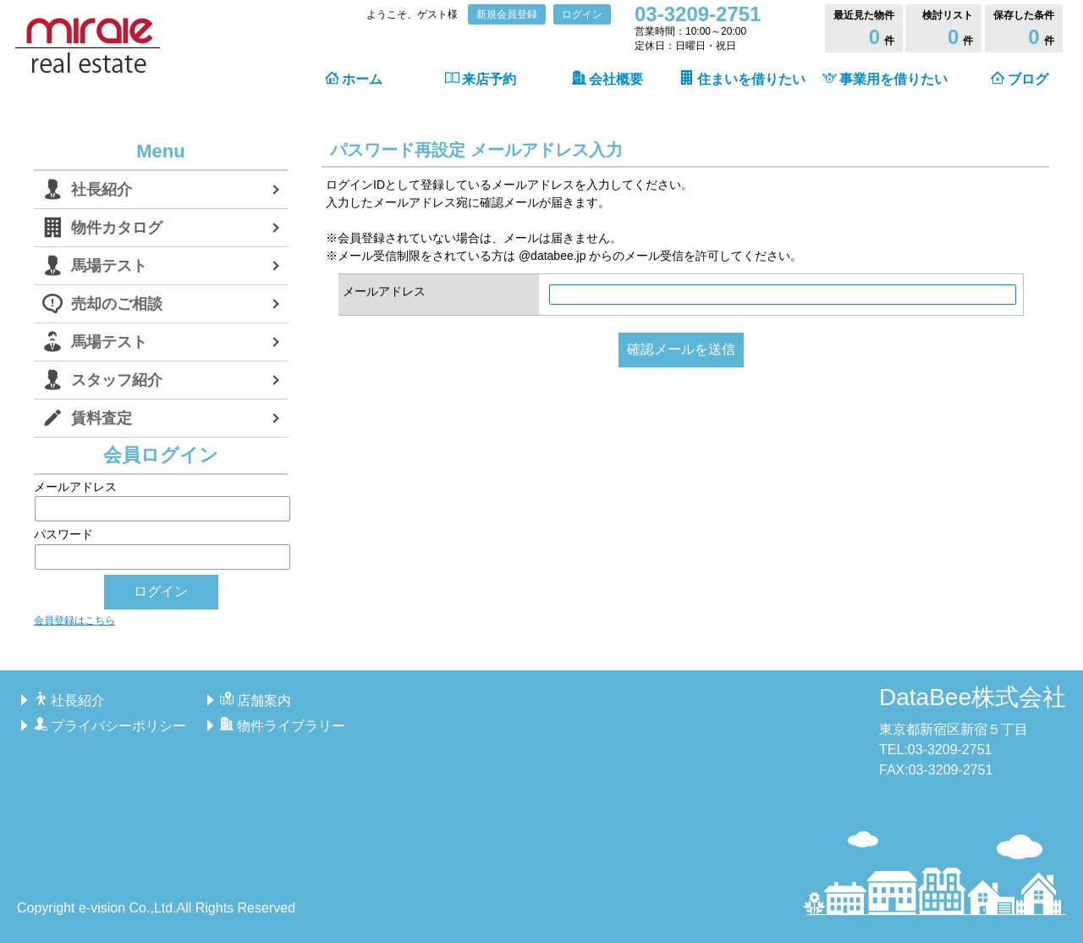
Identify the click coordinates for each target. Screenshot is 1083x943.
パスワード (161, 548)
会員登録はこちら (74, 620)
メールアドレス (384, 291)
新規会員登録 (506, 14)
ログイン (582, 14)
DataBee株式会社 (972, 697)
